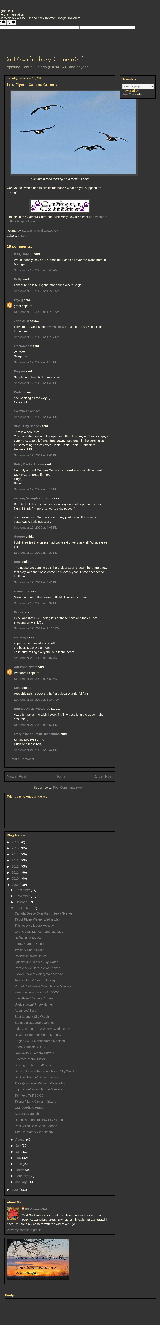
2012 (16, 866)
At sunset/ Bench (26, 1010)
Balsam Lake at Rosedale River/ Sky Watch (45, 1071)
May (18, 1157)
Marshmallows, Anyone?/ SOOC (37, 992)
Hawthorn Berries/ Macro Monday (38, 1035)
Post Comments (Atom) (69, 787)
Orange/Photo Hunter (29, 1107)
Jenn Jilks (21, 321)
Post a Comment (22, 759)
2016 (16, 842)
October (21, 902)
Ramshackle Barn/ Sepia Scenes (37, 968)
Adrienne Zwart (25, 667)
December (23, 890)
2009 (16, 884)
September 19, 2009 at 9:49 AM (36, 270)
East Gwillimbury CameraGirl (44, 59)
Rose (18, 561)
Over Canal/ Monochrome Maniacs (39, 931)
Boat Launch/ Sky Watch (32, 1016)
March (20, 1170)
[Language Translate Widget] (138, 86)
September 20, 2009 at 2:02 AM (36, 658)
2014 (16, 854)
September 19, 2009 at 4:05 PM (36, 527)
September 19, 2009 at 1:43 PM (36, 383)
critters (22, 235)
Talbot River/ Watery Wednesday (37, 919)
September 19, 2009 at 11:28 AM (36, 291)
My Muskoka (56, 326)
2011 (16, 872)
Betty (18, 279)
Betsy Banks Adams (29, 464)
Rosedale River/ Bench (31, 956)
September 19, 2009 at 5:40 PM (36, 582)
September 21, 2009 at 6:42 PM (36, 750)
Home (60, 776)
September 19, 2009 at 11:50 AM (36, 312)
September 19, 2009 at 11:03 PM (37, 628)
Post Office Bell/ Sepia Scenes (36, 1126)
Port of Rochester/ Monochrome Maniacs (43, 986)
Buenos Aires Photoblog (32, 708)
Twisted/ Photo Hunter (30, 950)
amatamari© (23, 346)
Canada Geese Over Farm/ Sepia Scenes (43, 913)
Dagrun (19, 371)
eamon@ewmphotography (33, 498)
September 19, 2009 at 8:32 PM (36, 603)
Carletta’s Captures (27, 411)
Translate (132, 94)
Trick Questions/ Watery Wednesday (40, 1083)
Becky (18, 612)
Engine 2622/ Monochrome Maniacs (40, 1041)
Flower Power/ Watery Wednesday (39, 974)
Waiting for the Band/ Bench (34, 1065)
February (22, 1176)
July (18, 1145)
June (19, 1151)
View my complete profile (24, 1230)
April (19, 1164)
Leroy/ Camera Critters (30, 943)
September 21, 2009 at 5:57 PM (36, 725)
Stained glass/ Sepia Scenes (35, 1022)
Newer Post (16, 776)
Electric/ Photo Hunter (30, 1059)
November (23, 896)
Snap (18, 687)
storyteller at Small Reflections (37, 734)
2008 (16, 1189)
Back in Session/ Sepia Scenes (36, 1077)
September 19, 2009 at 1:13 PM (36, 362)
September (23, 908)
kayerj (18, 300)
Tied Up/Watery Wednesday (34, 1132)
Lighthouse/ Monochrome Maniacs (38, 1089)
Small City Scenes (27, 426)
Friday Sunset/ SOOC (30, 1047)
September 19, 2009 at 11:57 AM (36, 337)
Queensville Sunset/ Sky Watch (36, 962)
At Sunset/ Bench (27, 1113)
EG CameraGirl (36, 1209)
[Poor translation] (11, 22)
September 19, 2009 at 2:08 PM (36, 455)
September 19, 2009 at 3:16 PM (36, 489)
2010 (16, 878)
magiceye (21, 637)
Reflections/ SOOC (28, 937)
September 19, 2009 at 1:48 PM (36, 417)
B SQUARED (23, 254)
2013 (16, 860)
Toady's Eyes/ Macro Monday (35, 980)
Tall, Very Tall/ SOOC (29, 1095)
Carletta (19, 392)
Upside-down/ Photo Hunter (34, 1004)
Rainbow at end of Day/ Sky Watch (39, 1119)
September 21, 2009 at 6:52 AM (36, 678)
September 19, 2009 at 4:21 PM (36, 552)
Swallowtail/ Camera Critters (34, 1053)
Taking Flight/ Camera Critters (35, 1101)
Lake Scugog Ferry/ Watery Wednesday (42, 1028)
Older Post (103, 776)
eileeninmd (22, 591)
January (21, 1182)
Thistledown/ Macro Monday (34, 925)
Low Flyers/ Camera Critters (34, 998)
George (19, 536)
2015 (16, 848)
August (20, 1139)
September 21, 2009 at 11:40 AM (36, 699)
